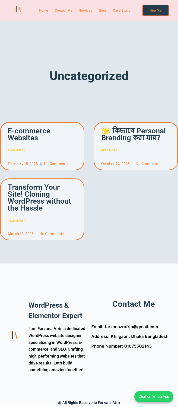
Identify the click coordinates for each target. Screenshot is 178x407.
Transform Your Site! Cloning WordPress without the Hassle (39, 197)
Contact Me (63, 10)
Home (43, 10)
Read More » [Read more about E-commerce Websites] (16, 150)
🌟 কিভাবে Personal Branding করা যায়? (133, 134)
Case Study (121, 10)
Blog (102, 10)
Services (85, 10)
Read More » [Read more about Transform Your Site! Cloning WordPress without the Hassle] (16, 220)
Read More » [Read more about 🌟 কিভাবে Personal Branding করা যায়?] (110, 150)
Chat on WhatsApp (154, 396)
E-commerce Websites (29, 134)
